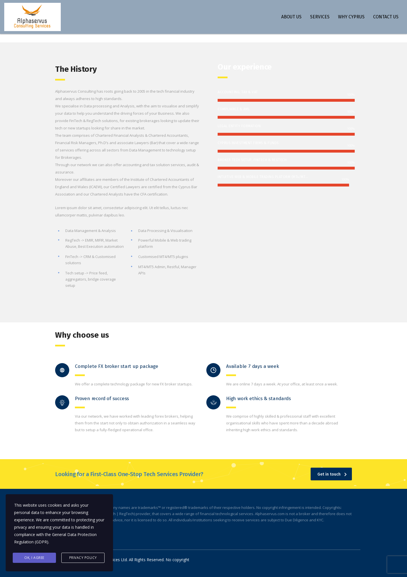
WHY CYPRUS (351, 16)
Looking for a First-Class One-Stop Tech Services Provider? (129, 474)
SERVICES (320, 16)
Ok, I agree (34, 557)
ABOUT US (291, 16)
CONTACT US (386, 16)
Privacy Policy (83, 557)
